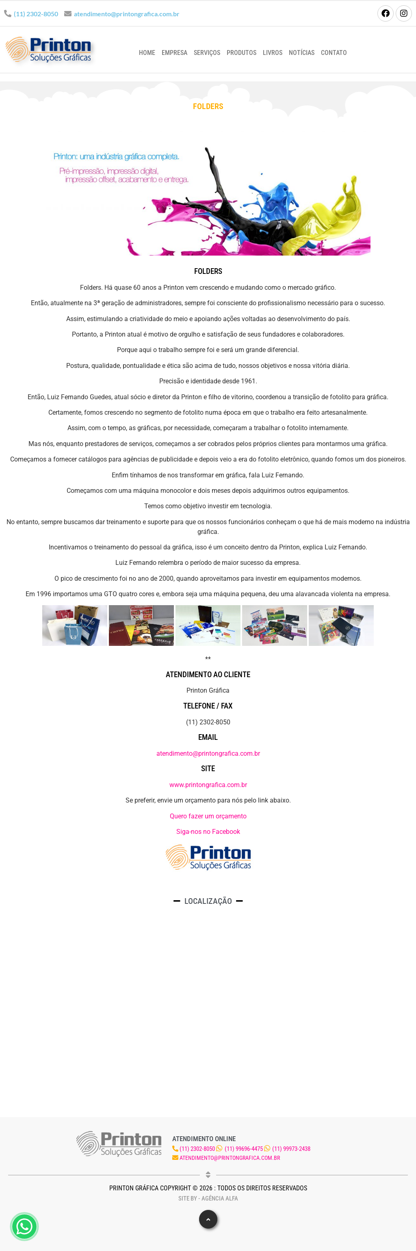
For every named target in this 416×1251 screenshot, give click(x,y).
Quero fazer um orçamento (208, 816)
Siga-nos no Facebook (208, 831)
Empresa (174, 53)
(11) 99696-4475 (244, 1149)
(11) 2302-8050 (36, 13)
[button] (208, 1219)
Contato (334, 53)
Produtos (241, 53)
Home (147, 53)
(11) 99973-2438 (291, 1149)
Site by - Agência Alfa (208, 1198)
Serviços (207, 53)
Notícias (301, 53)
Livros (272, 53)
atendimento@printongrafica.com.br (127, 13)
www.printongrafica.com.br (208, 785)
